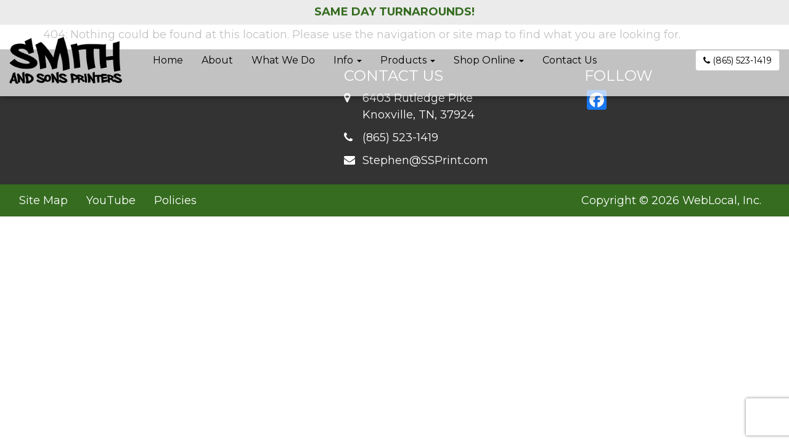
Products (407, 60)
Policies (175, 200)
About (217, 60)
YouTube (111, 200)
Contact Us (569, 60)
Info (347, 60)
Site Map (43, 200)
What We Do (283, 60)
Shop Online (489, 60)
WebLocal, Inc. (721, 200)
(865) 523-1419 (737, 60)
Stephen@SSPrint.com (425, 160)
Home (168, 60)
